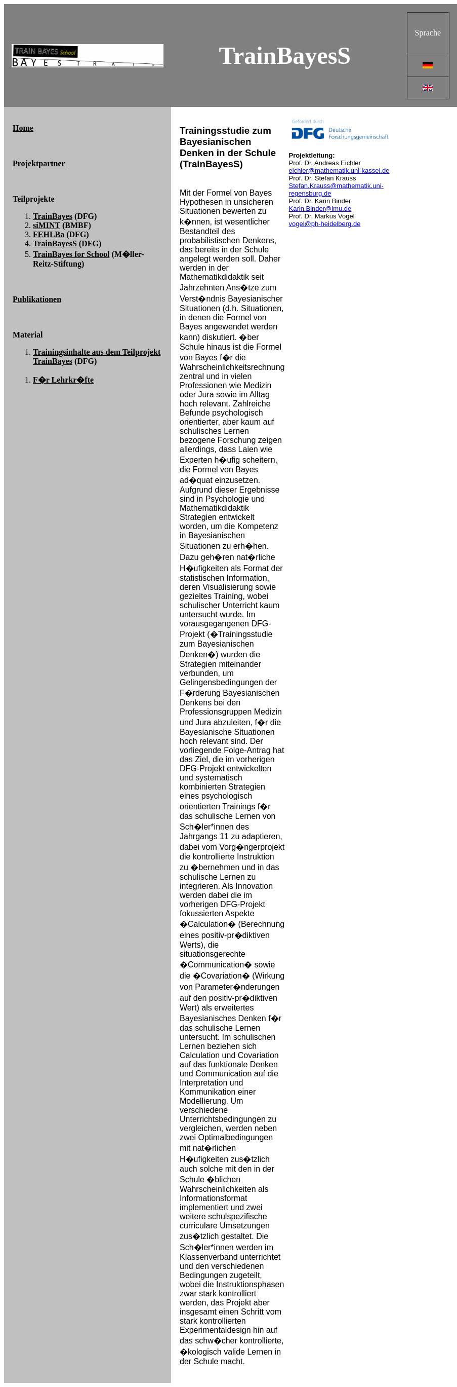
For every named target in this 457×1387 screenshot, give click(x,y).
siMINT (46, 225)
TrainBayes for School (71, 254)
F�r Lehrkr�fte (63, 380)
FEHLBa (48, 234)
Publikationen (37, 299)
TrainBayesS (55, 243)
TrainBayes (52, 216)
